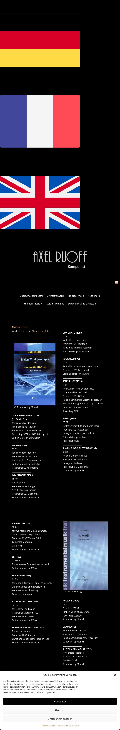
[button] (115, 674)
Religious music (76, 295)
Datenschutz (62, 725)
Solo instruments (55, 303)
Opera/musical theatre (31, 295)
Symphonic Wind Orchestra (82, 303)
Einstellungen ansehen (60, 718)
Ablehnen (60, 710)
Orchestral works (55, 295)
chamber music (32, 303)
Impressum (74, 725)
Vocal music (94, 295)
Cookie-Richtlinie (48, 725)
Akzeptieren (59, 701)
